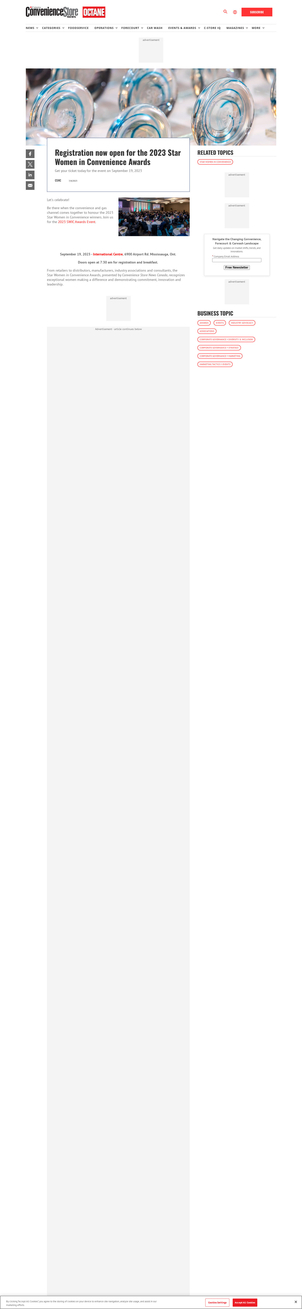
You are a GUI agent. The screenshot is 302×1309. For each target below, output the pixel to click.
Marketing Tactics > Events (215, 364)
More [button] (256, 28)
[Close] (296, 1302)
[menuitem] (34, 28)
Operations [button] (104, 28)
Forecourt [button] (130, 28)
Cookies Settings (217, 1302)
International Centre (108, 254)
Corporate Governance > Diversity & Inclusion (226, 339)
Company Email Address (225, 256)
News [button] (30, 28)
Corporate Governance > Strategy (219, 347)
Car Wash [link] (155, 28)
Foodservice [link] (78, 28)
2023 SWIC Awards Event (76, 222)
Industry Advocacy (242, 322)
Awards (204, 322)
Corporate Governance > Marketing (220, 355)
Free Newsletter (236, 267)
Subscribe (257, 12)
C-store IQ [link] (212, 28)
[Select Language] (235, 12)
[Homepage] (65, 12)
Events (220, 322)
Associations (207, 331)
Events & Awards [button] (182, 28)
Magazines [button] (235, 28)
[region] (151, 1302)
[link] (30, 153)
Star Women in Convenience (215, 161)
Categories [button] (51, 28)
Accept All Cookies (245, 1302)
